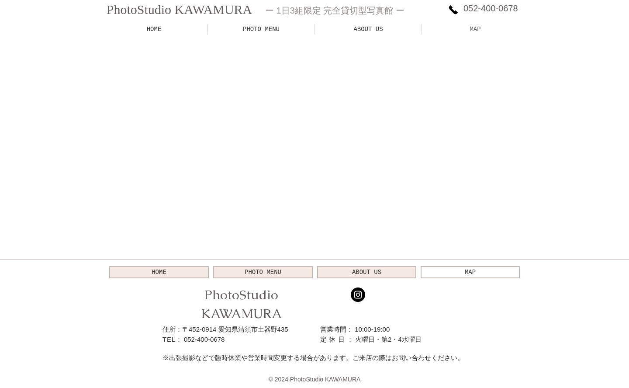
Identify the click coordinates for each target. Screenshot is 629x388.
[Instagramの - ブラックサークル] (358, 295)
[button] (261, 29)
